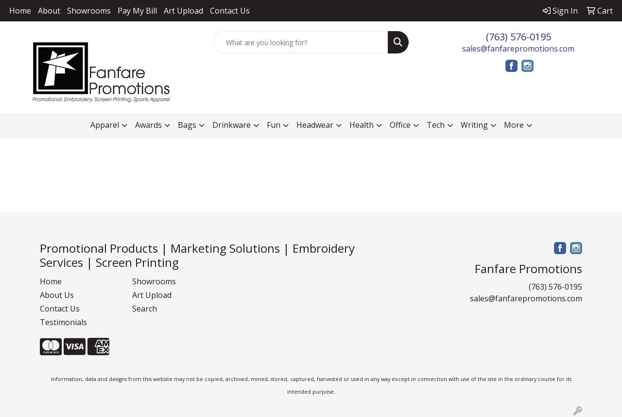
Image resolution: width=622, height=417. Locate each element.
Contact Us (230, 10)
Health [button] (361, 125)
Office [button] (400, 125)
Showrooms (89, 10)
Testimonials (63, 322)
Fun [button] (273, 125)
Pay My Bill (137, 10)
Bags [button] (187, 125)
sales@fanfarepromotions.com (518, 48)
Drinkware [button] (231, 125)
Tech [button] (436, 125)
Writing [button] (474, 125)
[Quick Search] (301, 42)
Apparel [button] (104, 125)
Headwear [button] (314, 125)
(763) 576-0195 (518, 36)
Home (20, 10)
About (49, 10)
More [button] (514, 125)
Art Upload (183, 10)
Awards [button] (148, 125)
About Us (57, 295)
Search (144, 308)
